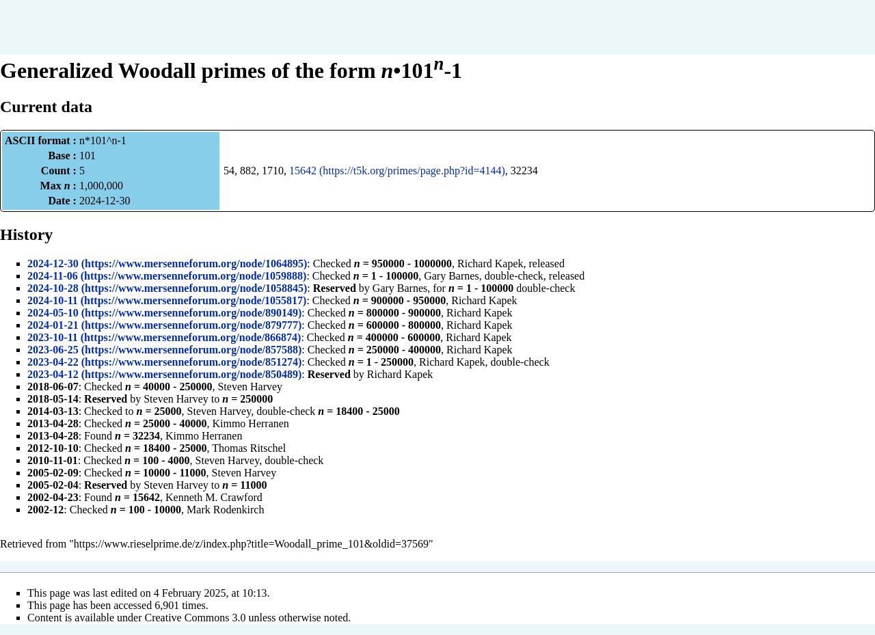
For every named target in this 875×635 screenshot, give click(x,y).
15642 (303, 170)
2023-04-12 (53, 374)
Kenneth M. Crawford (213, 497)
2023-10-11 (52, 337)
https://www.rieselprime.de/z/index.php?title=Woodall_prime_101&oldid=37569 (251, 544)
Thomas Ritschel (249, 448)
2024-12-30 (53, 263)
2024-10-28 (53, 288)
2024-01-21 (53, 325)
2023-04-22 (53, 362)
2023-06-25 (53, 349)
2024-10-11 (52, 300)
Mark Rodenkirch (225, 509)
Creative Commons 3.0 (195, 617)
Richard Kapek (490, 263)
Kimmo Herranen (250, 423)
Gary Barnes (451, 276)
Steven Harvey (249, 386)
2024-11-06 (52, 276)
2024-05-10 (53, 313)
